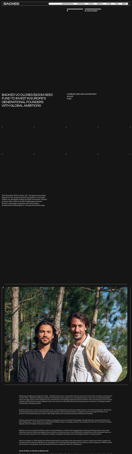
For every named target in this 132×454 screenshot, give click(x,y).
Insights (100, 3)
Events (90, 3)
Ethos (109, 3)
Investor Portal (68, 3)
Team (116, 3)
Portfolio (81, 3)
